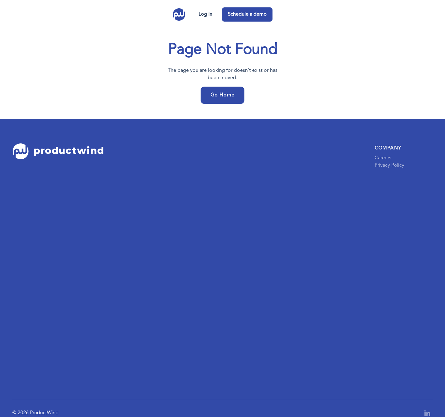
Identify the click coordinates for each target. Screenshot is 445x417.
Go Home (222, 95)
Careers (383, 158)
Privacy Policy (389, 165)
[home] (179, 14)
